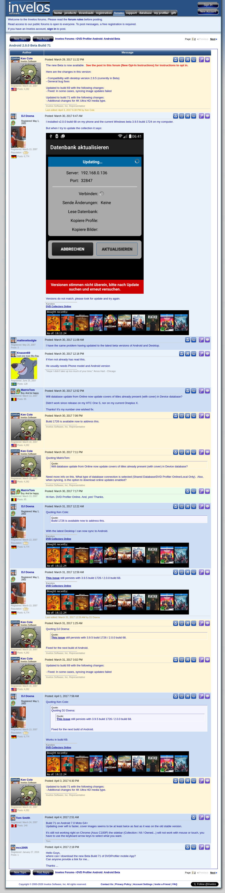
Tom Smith (23, 817)
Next (213, 39)
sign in (51, 28)
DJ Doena (27, 115)
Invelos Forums (64, 38)
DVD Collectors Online (58, 306)
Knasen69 (23, 352)
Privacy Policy (123, 884)
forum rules (76, 19)
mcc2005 (22, 847)
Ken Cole (27, 58)
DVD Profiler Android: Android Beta (98, 38)
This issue (53, 578)
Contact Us (107, 884)
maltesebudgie (26, 340)
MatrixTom (28, 390)
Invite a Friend (162, 884)
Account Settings (142, 884)
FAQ (174, 884)
